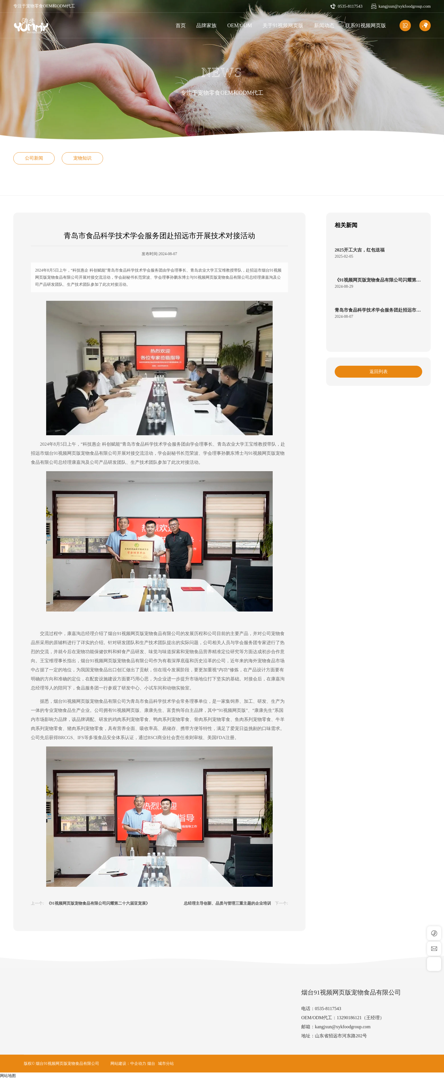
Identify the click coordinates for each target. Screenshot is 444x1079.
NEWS (221, 72)
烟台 (151, 1063)
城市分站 (166, 1063)
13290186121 (349, 1017)
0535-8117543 (350, 6)
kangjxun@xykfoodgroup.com (405, 6)
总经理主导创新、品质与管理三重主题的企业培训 (227, 903)
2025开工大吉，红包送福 (360, 249)
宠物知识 (82, 158)
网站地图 (8, 1076)
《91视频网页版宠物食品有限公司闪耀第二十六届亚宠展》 (98, 903)
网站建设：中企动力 (128, 1063)
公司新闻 (34, 158)
